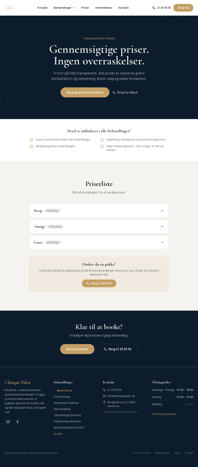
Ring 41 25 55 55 (99, 289)
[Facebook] (17, 421)
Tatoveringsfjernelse (67, 415)
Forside (42, 7)
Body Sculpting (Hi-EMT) (69, 427)
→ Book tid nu (63, 390)
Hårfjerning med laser (67, 421)
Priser (85, 7)
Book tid (183, 7)
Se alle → (59, 433)
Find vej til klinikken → (165, 414)
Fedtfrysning (62, 396)
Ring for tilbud (125, 92)
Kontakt (124, 7)
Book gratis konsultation (85, 92)
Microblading (62, 409)
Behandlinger (64, 7)
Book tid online (77, 349)
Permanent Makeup (66, 403)
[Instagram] (8, 421)
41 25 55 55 (161, 7)
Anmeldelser (103, 7)
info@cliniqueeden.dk (121, 396)
